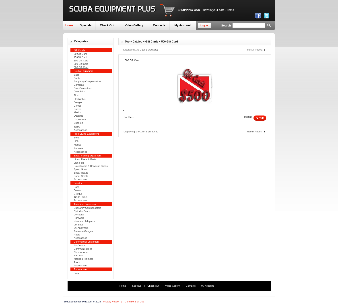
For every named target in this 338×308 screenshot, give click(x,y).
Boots (77, 78)
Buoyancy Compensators (87, 81)
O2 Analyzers (81, 228)
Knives (77, 109)
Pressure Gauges (83, 231)
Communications (83, 248)
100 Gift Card (81, 60)
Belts (76, 137)
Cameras (79, 84)
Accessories (80, 130)
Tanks (77, 126)
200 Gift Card (81, 64)
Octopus (78, 115)
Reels (77, 234)
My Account (182, 25)
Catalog (137, 41)
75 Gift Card (80, 57)
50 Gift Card (80, 54)
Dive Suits (79, 91)
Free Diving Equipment (86, 133)
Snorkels (78, 123)
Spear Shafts (81, 176)
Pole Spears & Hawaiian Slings (91, 166)
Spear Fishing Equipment (87, 155)
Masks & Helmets (83, 258)
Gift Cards (151, 41)
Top (127, 41)
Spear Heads (81, 172)
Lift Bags (78, 224)
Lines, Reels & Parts (85, 159)
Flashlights (80, 99)
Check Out (107, 25)
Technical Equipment (85, 204)
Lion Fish (79, 162)
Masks (77, 112)
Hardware (79, 218)
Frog (76, 273)
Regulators (80, 119)
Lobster (78, 183)
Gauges (78, 102)
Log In (204, 25)
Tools (77, 262)
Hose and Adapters (84, 221)
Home (69, 25)
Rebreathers (80, 269)
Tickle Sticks (80, 197)
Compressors (81, 252)
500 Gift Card (169, 41)
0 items (229, 10)
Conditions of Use (134, 301)
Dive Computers (82, 88)
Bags (76, 74)
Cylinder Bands (82, 211)
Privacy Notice (111, 301)
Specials (86, 25)
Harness (78, 255)
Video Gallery (134, 25)
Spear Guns (80, 169)
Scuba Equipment (83, 71)
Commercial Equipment (86, 241)
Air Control (79, 245)
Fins (76, 95)
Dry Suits (79, 214)
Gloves (77, 105)
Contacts (159, 25)
